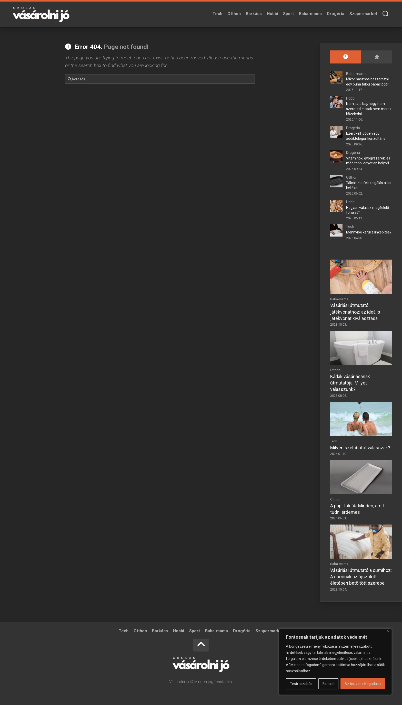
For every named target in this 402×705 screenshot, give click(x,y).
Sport (288, 13)
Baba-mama (310, 13)
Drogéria (335, 13)
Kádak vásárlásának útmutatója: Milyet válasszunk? (350, 383)
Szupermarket (363, 13)
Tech (217, 13)
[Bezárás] (388, 631)
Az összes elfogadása (363, 684)
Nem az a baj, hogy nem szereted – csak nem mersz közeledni (368, 109)
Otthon (234, 13)
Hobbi (272, 13)
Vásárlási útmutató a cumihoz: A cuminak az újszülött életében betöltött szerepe (361, 577)
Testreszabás (301, 684)
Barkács (254, 13)
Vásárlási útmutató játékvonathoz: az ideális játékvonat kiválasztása (355, 312)
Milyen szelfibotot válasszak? (360, 447)
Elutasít (329, 684)
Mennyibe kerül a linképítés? (368, 232)
